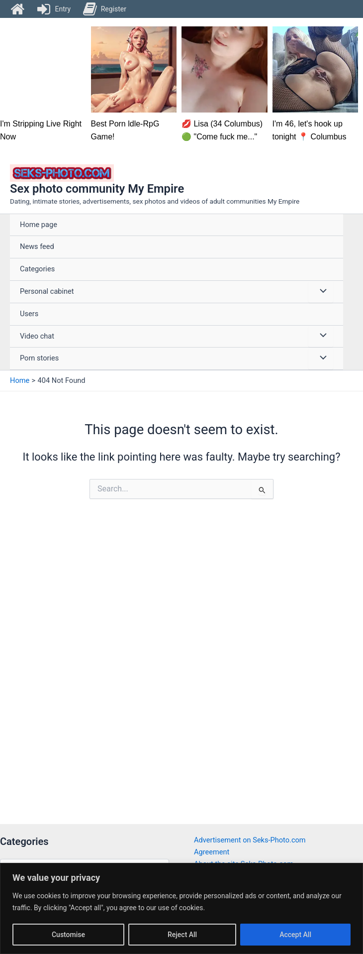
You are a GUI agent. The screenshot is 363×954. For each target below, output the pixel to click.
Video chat (37, 336)
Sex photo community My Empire (97, 189)
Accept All (295, 935)
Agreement (211, 851)
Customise (68, 935)
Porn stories (39, 358)
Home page (38, 224)
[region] (181, 908)
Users (29, 313)
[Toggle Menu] (320, 292)
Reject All (182, 935)
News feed (37, 246)
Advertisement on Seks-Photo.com (250, 839)
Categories (37, 268)
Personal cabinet (47, 291)
